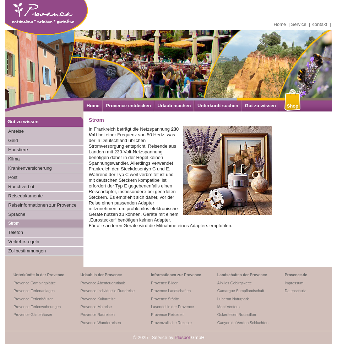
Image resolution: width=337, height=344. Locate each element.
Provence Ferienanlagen (34, 291)
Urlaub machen (174, 105)
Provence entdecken (128, 105)
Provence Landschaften (171, 291)
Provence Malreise (96, 307)
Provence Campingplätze (34, 283)
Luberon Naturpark (233, 299)
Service (298, 24)
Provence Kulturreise (97, 299)
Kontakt (319, 24)
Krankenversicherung (30, 168)
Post (12, 177)
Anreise (16, 131)
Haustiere (18, 149)
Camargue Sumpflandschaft (240, 291)
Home (280, 24)
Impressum (294, 283)
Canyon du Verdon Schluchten (242, 323)
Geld (13, 140)
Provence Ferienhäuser (33, 299)
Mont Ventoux (228, 307)
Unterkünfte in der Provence (38, 275)
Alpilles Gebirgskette (234, 283)
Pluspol (182, 337)
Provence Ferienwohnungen (37, 307)
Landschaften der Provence (242, 275)
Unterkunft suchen (217, 105)
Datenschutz (295, 291)
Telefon (15, 232)
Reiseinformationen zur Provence (42, 205)
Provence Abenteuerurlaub (102, 283)
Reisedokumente (25, 195)
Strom (14, 223)
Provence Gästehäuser (32, 314)
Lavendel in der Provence (172, 307)
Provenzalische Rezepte (171, 323)
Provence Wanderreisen (100, 323)
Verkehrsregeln (23, 241)
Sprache (16, 214)
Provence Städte (165, 299)
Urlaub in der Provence (101, 275)
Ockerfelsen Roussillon (236, 314)
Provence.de (296, 275)
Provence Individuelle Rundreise (107, 291)
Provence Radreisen (97, 314)
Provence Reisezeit (167, 314)
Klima (14, 159)
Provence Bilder (164, 283)
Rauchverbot (21, 186)
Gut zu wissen (260, 105)
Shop (293, 106)
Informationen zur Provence (176, 275)
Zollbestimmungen (27, 250)
